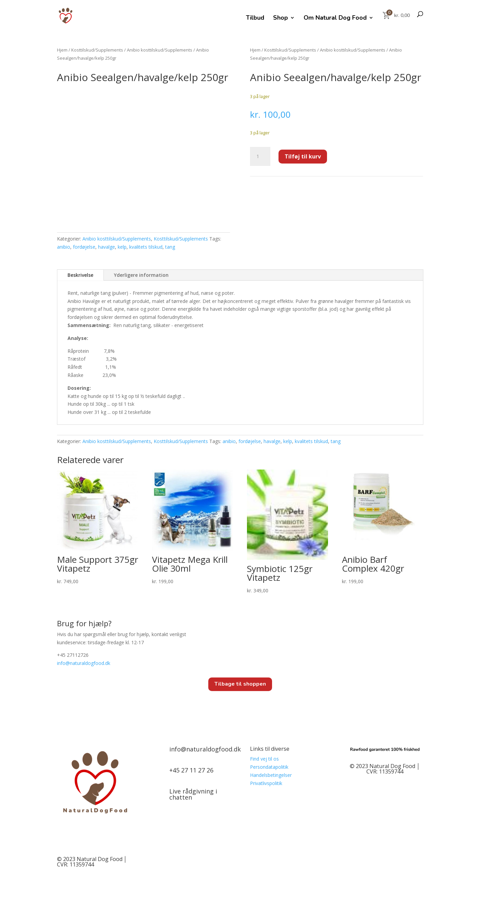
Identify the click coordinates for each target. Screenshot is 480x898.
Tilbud (255, 18)
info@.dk (83, 663)
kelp (122, 247)
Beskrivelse (80, 275)
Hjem (62, 50)
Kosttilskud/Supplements (97, 50)
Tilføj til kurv (303, 156)
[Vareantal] (260, 156)
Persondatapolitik (269, 767)
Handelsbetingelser (271, 775)
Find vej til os (264, 759)
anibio (63, 247)
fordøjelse (84, 247)
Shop (280, 18)
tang (170, 247)
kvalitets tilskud (145, 247)
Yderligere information (141, 275)
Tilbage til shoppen (240, 684)
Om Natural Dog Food (335, 18)
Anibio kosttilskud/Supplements (159, 50)
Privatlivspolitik (266, 783)
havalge (106, 247)
